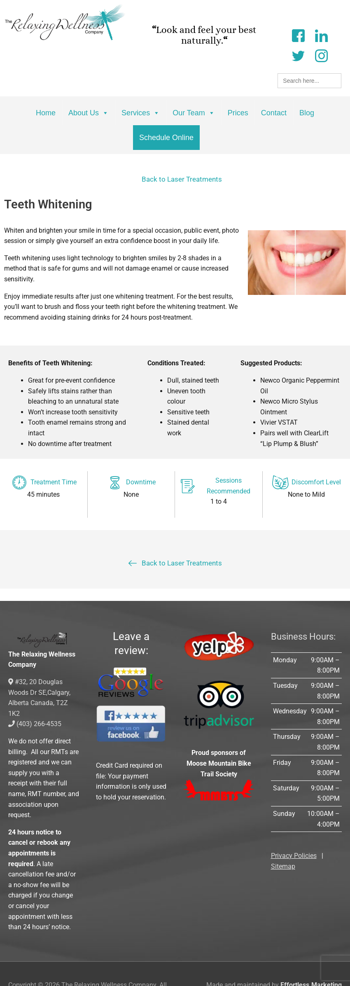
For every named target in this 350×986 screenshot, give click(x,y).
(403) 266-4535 (34, 724)
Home (46, 113)
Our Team (194, 113)
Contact (274, 113)
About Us (88, 113)
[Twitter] (298, 55)
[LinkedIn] (321, 35)
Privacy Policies (294, 856)
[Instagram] (321, 55)
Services (140, 113)
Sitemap (283, 866)
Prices (238, 113)
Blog (306, 113)
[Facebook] (298, 35)
